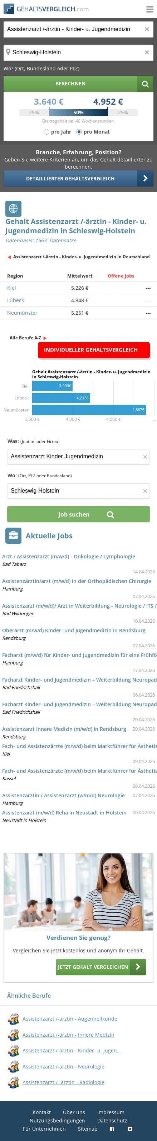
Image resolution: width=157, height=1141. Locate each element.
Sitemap (88, 1128)
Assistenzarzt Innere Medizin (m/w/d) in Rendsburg (64, 729)
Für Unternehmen (44, 1128)
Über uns (74, 1112)
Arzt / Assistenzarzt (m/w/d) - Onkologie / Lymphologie (68, 556)
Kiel (11, 287)
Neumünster (22, 312)
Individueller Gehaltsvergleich (91, 349)
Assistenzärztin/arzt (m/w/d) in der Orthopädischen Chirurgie (76, 581)
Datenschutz (112, 1120)
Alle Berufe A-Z (25, 338)
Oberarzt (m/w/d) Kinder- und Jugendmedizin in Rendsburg (74, 630)
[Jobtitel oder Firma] (78, 457)
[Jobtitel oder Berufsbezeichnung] (78, 29)
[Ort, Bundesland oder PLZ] (78, 53)
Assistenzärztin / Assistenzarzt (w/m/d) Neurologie (63, 795)
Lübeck (15, 300)
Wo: (40, 475)
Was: (34, 441)
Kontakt (42, 1112)
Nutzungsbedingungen (57, 1120)
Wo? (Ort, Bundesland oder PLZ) (41, 68)
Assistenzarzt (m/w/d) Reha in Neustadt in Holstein (64, 812)
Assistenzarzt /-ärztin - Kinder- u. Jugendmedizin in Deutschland (81, 257)
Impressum (110, 1112)
